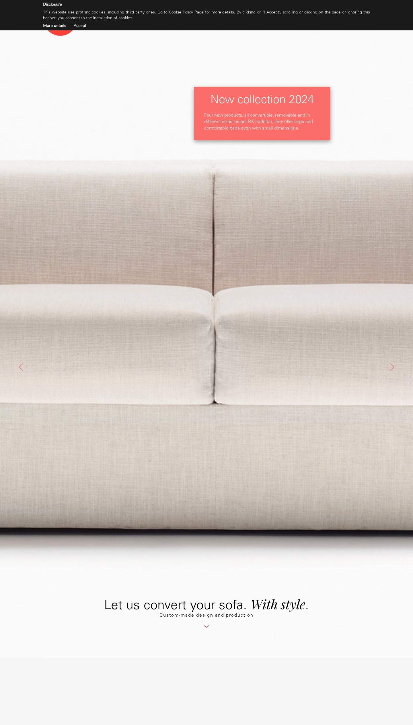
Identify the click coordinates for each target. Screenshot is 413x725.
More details (54, 25)
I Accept (78, 25)
